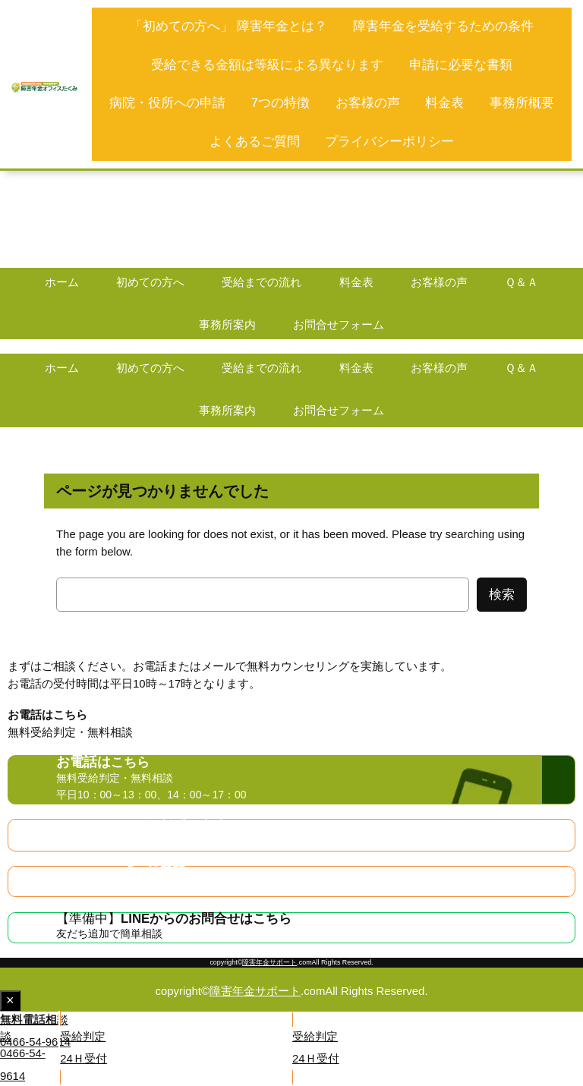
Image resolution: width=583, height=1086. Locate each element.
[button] (145, 1032)
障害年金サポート (269, 962)
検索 (502, 594)
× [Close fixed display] (13, 1001)
